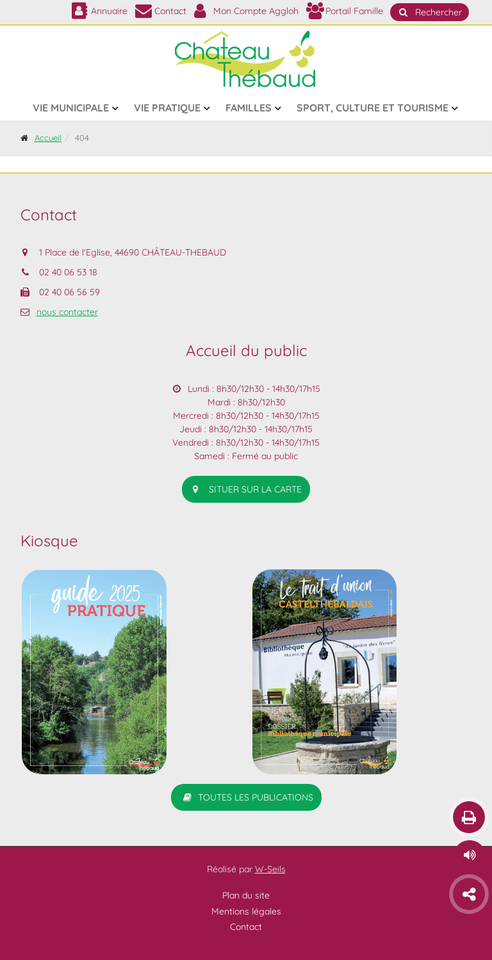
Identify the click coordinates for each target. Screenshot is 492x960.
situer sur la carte (246, 489)
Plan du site (246, 895)
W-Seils (270, 869)
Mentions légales (246, 911)
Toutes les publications (246, 797)
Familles (249, 107)
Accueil (48, 138)
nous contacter (67, 312)
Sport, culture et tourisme (372, 107)
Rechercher (429, 12)
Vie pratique (167, 107)
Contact (246, 926)
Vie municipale (71, 107)
